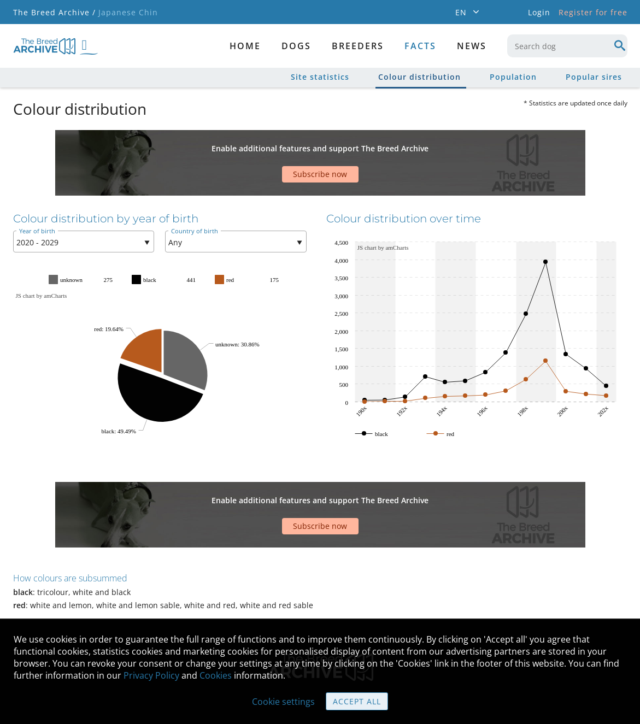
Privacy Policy (151, 675)
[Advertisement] (278, 149)
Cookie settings (283, 702)
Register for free (593, 12)
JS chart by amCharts (41, 263)
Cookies (215, 675)
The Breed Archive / (54, 12)
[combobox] (567, 45)
